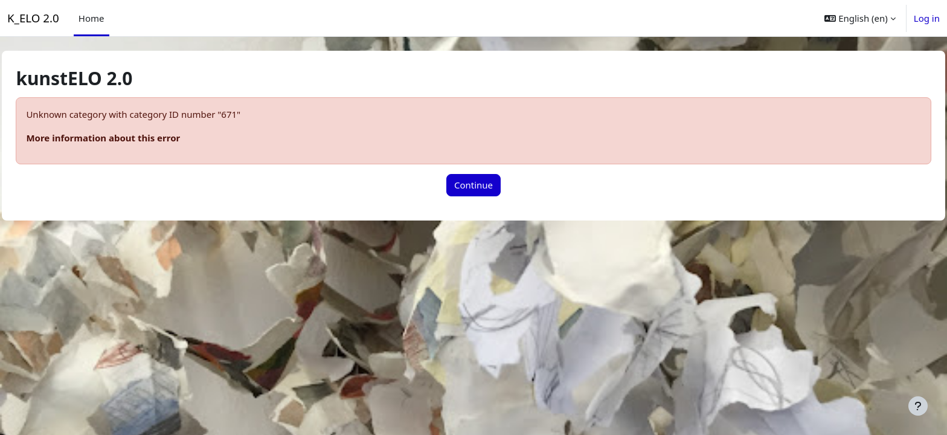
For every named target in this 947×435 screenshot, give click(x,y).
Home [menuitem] (91, 18)
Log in (927, 18)
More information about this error (130, 138)
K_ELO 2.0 (33, 17)
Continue (473, 185)
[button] (860, 18)
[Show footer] (918, 406)
